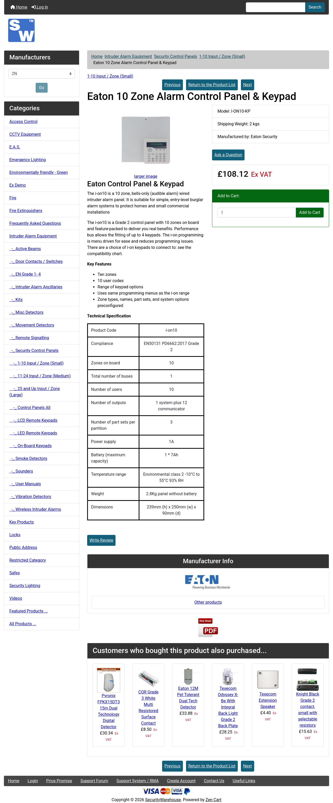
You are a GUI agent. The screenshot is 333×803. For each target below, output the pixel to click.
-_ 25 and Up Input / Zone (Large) (34, 391)
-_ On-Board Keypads (30, 445)
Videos (15, 598)
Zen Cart (213, 799)
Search (315, 7)
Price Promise (59, 780)
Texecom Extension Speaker (268, 700)
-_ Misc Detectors (26, 312)
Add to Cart (309, 212)
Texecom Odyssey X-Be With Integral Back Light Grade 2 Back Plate (228, 707)
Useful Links (244, 780)
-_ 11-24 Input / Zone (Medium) (40, 375)
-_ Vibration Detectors (30, 496)
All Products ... (22, 623)
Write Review (101, 540)
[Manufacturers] (41, 74)
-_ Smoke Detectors (28, 458)
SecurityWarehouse (163, 799)
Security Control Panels (175, 56)
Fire (12, 197)
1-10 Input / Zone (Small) (222, 56)
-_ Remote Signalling (29, 337)
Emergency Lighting (27, 159)
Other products (208, 602)
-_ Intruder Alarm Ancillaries (35, 286)
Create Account (181, 780)
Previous (172, 84)
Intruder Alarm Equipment (128, 56)
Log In (39, 7)
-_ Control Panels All (29, 407)
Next (247, 84)
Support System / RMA (137, 780)
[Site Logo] (166, 30)
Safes (14, 572)
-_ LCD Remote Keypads (33, 420)
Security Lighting (24, 585)
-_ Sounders (21, 471)
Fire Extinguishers (25, 210)
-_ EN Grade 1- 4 (25, 274)
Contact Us (214, 780)
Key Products (21, 522)
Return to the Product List (211, 84)
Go (41, 87)
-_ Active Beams (25, 248)
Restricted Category (27, 560)
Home (18, 7)
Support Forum (94, 780)
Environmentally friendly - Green (38, 172)
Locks (14, 534)
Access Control (23, 121)
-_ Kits (16, 299)
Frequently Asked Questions (35, 223)
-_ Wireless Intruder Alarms (35, 509)
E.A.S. (14, 147)
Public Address (23, 547)
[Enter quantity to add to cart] (256, 212)
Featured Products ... (28, 611)
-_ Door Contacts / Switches (36, 261)
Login (33, 780)
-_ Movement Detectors (31, 325)
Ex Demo (17, 185)
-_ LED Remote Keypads (33, 433)
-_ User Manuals (25, 483)
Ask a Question (228, 154)
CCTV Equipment (25, 134)
